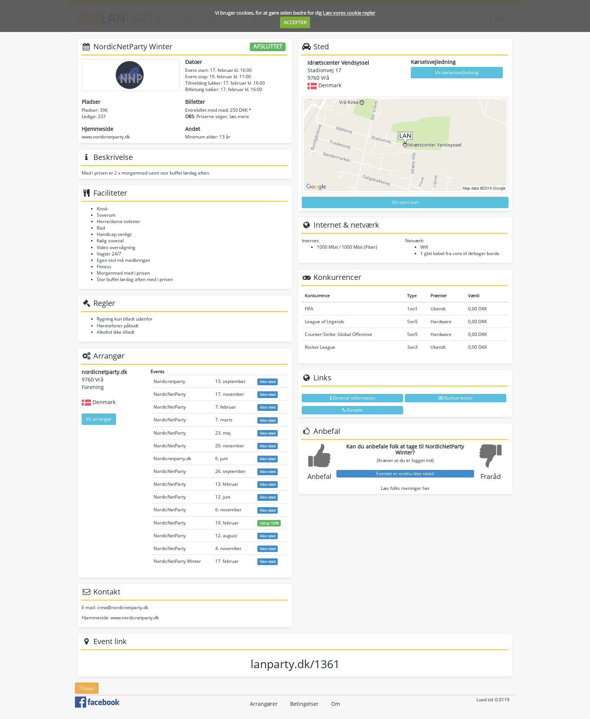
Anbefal (319, 476)
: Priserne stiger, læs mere (217, 116)
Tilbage (86, 688)
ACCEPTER (295, 22)
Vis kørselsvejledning (457, 72)
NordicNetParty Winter (177, 561)
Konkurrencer (455, 398)
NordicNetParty (170, 394)
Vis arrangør (99, 419)
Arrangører (264, 703)
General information (352, 398)
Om (335, 703)
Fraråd (491, 476)
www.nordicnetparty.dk (106, 137)
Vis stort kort (405, 202)
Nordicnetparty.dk (172, 458)
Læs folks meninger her (405, 488)
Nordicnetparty (169, 381)
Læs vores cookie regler (349, 12)
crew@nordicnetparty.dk (122, 607)
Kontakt (352, 410)
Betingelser (304, 703)
